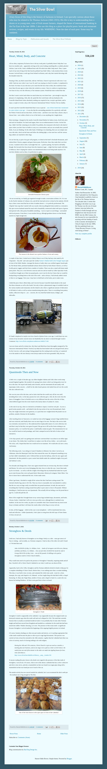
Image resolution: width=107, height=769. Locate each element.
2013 (79, 107)
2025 (79, 68)
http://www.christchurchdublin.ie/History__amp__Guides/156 (33, 655)
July (81, 144)
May (81, 151)
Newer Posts (14, 734)
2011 (79, 114)
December (82, 116)
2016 (79, 98)
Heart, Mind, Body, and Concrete (27, 56)
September (83, 138)
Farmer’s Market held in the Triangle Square (52, 261)
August (81, 141)
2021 (79, 81)
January (82, 164)
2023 (79, 75)
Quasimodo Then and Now (24, 372)
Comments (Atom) (24, 737)
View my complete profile (83, 234)
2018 (79, 91)
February (82, 160)
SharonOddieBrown (84, 187)
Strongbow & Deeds (20, 530)
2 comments (39, 727)
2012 (79, 110)
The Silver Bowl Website (62, 39)
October (82, 123)
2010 (79, 168)
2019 (79, 88)
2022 (79, 78)
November (83, 120)
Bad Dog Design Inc (30, 750)
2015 (79, 101)
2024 (79, 72)
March (81, 157)
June (81, 147)
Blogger (69, 759)
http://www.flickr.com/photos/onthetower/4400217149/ (32, 341)
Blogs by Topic (21, 39)
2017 (79, 94)
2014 (79, 104)
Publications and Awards (40, 39)
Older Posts (64, 734)
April (81, 154)
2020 (79, 85)
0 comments (39, 361)
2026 (79, 65)
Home (10, 39)
